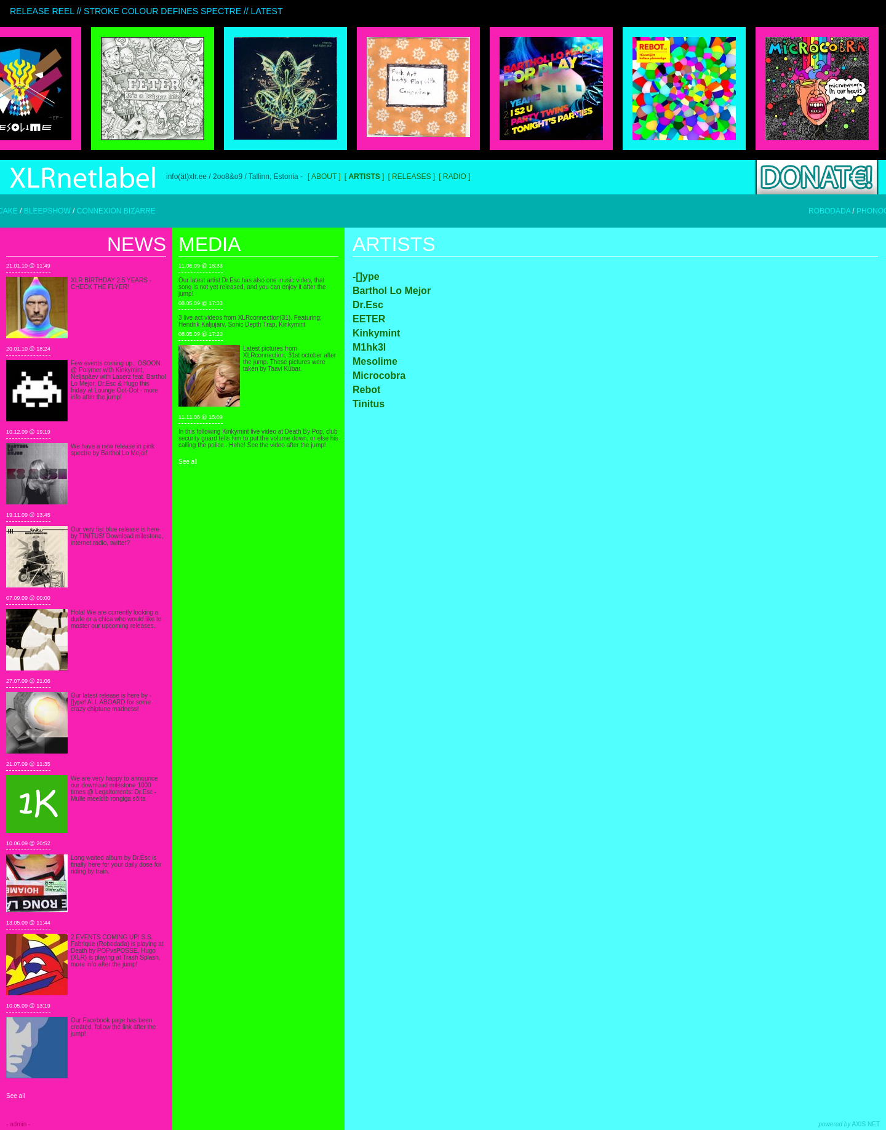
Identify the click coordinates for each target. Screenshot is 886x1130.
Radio (454, 176)
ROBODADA (840, 211)
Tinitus (369, 404)
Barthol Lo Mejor (392, 290)
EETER (369, 319)
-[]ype (366, 276)
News (136, 244)
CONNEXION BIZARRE (127, 211)
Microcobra (379, 375)
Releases (411, 176)
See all (15, 1095)
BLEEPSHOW (58, 211)
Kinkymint (376, 333)
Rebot (366, 389)
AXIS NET (849, 1124)
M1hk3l (369, 347)
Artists (394, 244)
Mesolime (375, 361)
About (324, 176)
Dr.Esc (368, 305)
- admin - (18, 1124)
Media (209, 244)
